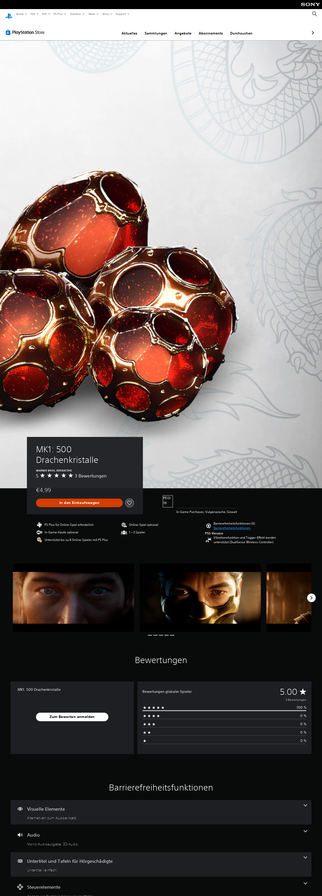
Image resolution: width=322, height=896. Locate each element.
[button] (232, 523)
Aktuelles (103, 28)
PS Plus (58, 14)
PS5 (33, 14)
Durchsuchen (215, 28)
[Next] (311, 593)
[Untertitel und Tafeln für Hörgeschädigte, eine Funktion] (161, 859)
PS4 (44, 14)
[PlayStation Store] (26, 27)
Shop (105, 14)
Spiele (20, 14)
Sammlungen (129, 28)
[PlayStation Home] (9, 14)
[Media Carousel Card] (73, 593)
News (92, 14)
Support (121, 14)
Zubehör (75, 14)
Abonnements (184, 28)
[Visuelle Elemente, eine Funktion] (161, 807)
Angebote (156, 28)
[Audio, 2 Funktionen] (161, 833)
